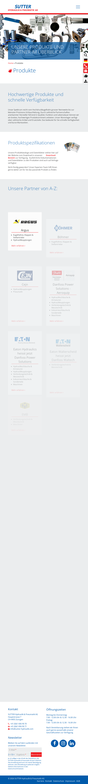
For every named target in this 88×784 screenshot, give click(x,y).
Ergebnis (21, 754)
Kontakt (48, 781)
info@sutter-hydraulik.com (21, 729)
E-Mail (12, 749)
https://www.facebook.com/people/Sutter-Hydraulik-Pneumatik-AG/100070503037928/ (54, 743)
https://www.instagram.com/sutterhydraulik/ (63, 743)
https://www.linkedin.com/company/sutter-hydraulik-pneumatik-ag (72, 743)
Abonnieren (36, 754)
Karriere (40, 781)
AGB (78, 781)
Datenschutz (58, 781)
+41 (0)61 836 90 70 (18, 723)
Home (10, 63)
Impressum (70, 781)
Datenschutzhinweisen (15, 769)
